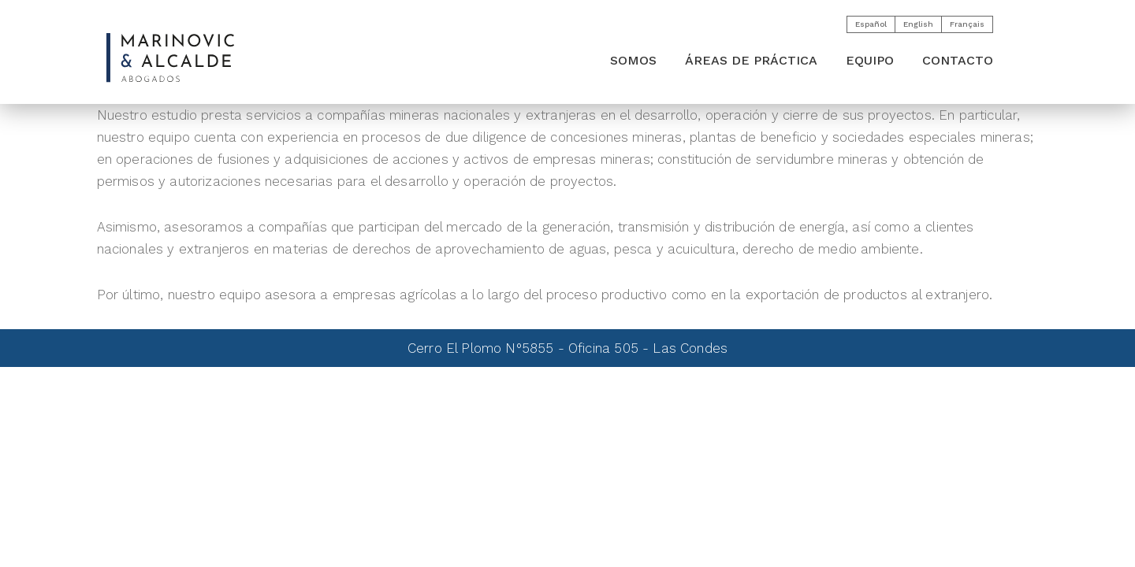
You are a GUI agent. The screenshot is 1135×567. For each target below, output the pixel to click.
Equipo (870, 60)
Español (871, 24)
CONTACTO (957, 60)
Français (967, 24)
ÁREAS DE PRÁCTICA (751, 60)
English (918, 24)
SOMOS (633, 60)
